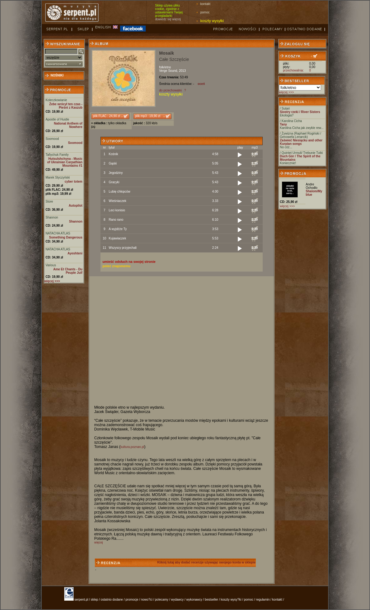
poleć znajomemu (116, 266)
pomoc (205, 12)
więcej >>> (286, 92)
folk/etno (165, 67)
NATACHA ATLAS (58, 233)
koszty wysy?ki (231, 599)
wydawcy (177, 599)
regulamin (263, 599)
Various (51, 265)
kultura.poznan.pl (132, 447)
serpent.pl (81, 599)
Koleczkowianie (56, 100)
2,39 (255, 154)
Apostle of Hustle (57, 119)
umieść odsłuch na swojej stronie (129, 261)
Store (49, 201)
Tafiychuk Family (57, 154)
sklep (94, 599)
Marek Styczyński (58, 177)
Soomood (52, 138)
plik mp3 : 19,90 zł (147, 116)
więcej (98, 542)
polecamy (161, 599)
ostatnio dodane (112, 599)
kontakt (205, 4)
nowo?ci (147, 599)
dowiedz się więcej (168, 19)
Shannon (52, 217)
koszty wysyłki (212, 21)
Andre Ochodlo (311, 186)
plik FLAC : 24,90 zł (106, 116)
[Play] (239, 155)
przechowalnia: (293, 70)
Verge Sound (168, 70)
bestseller (211, 599)
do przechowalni (170, 90)
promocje (131, 599)
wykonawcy (194, 599)
